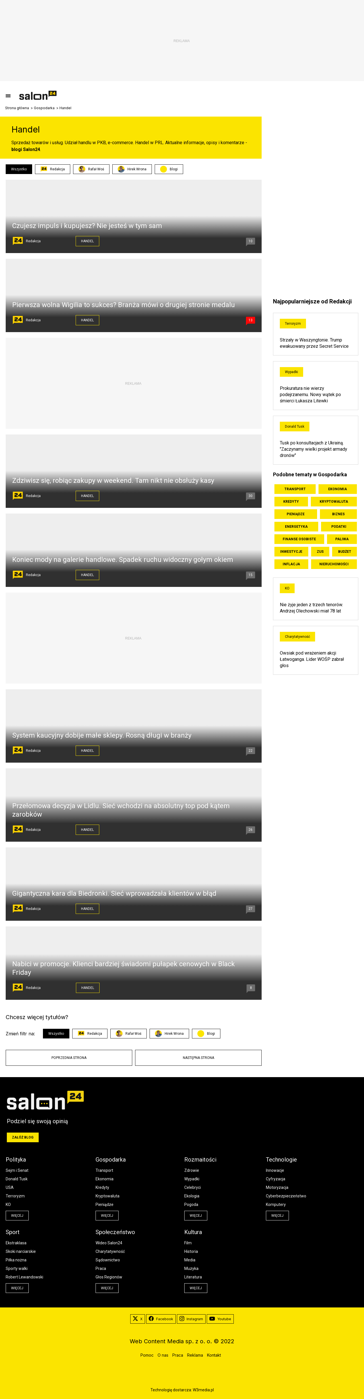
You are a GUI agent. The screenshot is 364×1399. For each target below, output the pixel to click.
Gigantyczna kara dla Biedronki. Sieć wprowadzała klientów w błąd (114, 893)
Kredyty (291, 502)
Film (188, 1243)
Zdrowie (191, 1170)
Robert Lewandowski (24, 1277)
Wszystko (19, 169)
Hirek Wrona (132, 169)
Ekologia (191, 1196)
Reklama (195, 1355)
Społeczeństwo (115, 1232)
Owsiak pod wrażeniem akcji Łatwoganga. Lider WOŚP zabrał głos (312, 659)
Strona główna (17, 108)
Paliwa (342, 539)
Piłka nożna (16, 1260)
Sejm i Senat (17, 1170)
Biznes (338, 514)
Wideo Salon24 (109, 1243)
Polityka (16, 1159)
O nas (163, 1355)
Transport (295, 489)
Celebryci (192, 1187)
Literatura (193, 1277)
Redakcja (52, 169)
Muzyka (191, 1268)
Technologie (281, 1159)
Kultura (193, 1232)
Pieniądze (296, 514)
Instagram (191, 1319)
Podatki (338, 527)
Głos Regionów (109, 1277)
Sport (13, 1232)
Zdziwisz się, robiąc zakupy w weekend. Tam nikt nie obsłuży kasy (113, 481)
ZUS (320, 552)
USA (10, 1187)
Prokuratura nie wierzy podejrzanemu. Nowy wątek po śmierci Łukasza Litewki (310, 394)
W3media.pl (203, 1390)
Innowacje (275, 1170)
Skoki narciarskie (21, 1251)
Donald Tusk (294, 427)
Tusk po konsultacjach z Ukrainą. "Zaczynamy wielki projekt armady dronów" (313, 449)
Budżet (344, 552)
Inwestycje (291, 552)
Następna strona (198, 1058)
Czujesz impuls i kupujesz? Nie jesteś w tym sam (87, 226)
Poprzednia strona (68, 1058)
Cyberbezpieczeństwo (286, 1196)
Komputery (276, 1204)
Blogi (174, 169)
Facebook (161, 1319)
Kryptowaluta (334, 502)
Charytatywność (297, 637)
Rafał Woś (91, 169)
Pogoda (191, 1204)
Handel (87, 241)
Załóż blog (23, 1137)
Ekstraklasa (16, 1243)
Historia (191, 1251)
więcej (17, 1216)
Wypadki (291, 372)
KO (287, 588)
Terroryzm (293, 324)
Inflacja (291, 564)
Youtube (220, 1319)
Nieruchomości (334, 564)
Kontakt (214, 1355)
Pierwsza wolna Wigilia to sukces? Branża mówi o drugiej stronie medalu (123, 305)
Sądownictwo (108, 1260)
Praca (101, 1268)
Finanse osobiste (299, 539)
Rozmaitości (200, 1159)
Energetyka (296, 527)
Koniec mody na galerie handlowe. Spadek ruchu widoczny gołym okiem (122, 560)
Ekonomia (337, 489)
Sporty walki (17, 1268)
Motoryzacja (277, 1187)
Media (189, 1260)
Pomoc (147, 1355)
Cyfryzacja (275, 1179)
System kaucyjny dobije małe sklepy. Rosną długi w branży (101, 735)
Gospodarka (44, 108)
